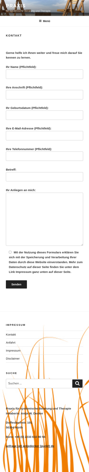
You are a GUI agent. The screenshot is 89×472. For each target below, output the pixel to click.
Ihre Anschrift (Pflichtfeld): (44, 92)
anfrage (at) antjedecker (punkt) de (30, 446)
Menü (44, 21)
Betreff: (44, 175)
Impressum (13, 350)
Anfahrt (10, 342)
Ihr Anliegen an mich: (44, 217)
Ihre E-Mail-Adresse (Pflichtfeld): (44, 133)
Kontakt (11, 334)
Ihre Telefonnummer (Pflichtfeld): (44, 154)
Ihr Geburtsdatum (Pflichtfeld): (44, 113)
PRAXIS (16, 5)
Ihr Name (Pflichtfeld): (44, 72)
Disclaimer (13, 358)
